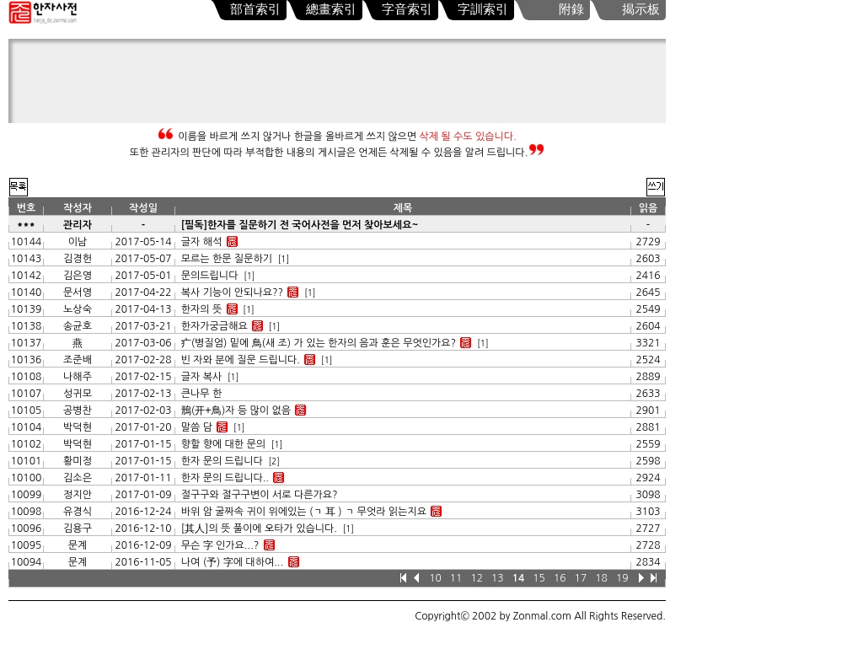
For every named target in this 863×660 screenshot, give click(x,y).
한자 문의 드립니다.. (225, 478)
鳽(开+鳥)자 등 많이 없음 (236, 410)
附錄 (571, 9)
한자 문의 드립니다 (222, 461)
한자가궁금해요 (214, 326)
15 (539, 578)
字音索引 (407, 9)
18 (601, 578)
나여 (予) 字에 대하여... (232, 562)
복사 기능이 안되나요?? (232, 292)
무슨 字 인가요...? (220, 545)
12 (476, 578)
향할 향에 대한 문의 (223, 444)
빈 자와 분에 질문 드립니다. (240, 360)
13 (497, 578)
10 (435, 578)
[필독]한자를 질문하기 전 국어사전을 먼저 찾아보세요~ (300, 225)
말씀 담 (196, 427)
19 (622, 578)
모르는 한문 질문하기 (226, 259)
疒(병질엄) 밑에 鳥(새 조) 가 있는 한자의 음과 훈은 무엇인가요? (318, 343)
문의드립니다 (210, 276)
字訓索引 (483, 9)
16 (560, 578)
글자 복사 (203, 377)
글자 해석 (201, 242)
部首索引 (255, 9)
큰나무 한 (201, 394)
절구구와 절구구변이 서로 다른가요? (259, 495)
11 (456, 578)
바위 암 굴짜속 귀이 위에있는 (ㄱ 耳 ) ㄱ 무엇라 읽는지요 (303, 512)
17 (581, 578)
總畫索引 (331, 9)
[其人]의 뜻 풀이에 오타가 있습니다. (259, 528)
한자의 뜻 (201, 309)
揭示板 (641, 9)
